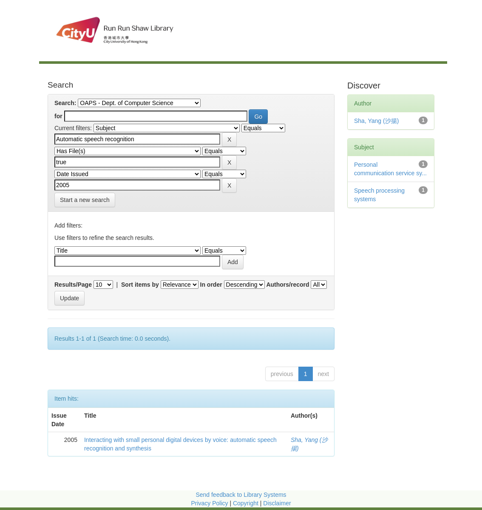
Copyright (246, 503)
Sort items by (140, 284)
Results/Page (73, 284)
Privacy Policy (209, 503)
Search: (65, 103)
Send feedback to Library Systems (241, 494)
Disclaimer (277, 503)
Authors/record (287, 284)
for (58, 116)
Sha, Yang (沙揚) (376, 120)
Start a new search (85, 200)
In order (211, 284)
